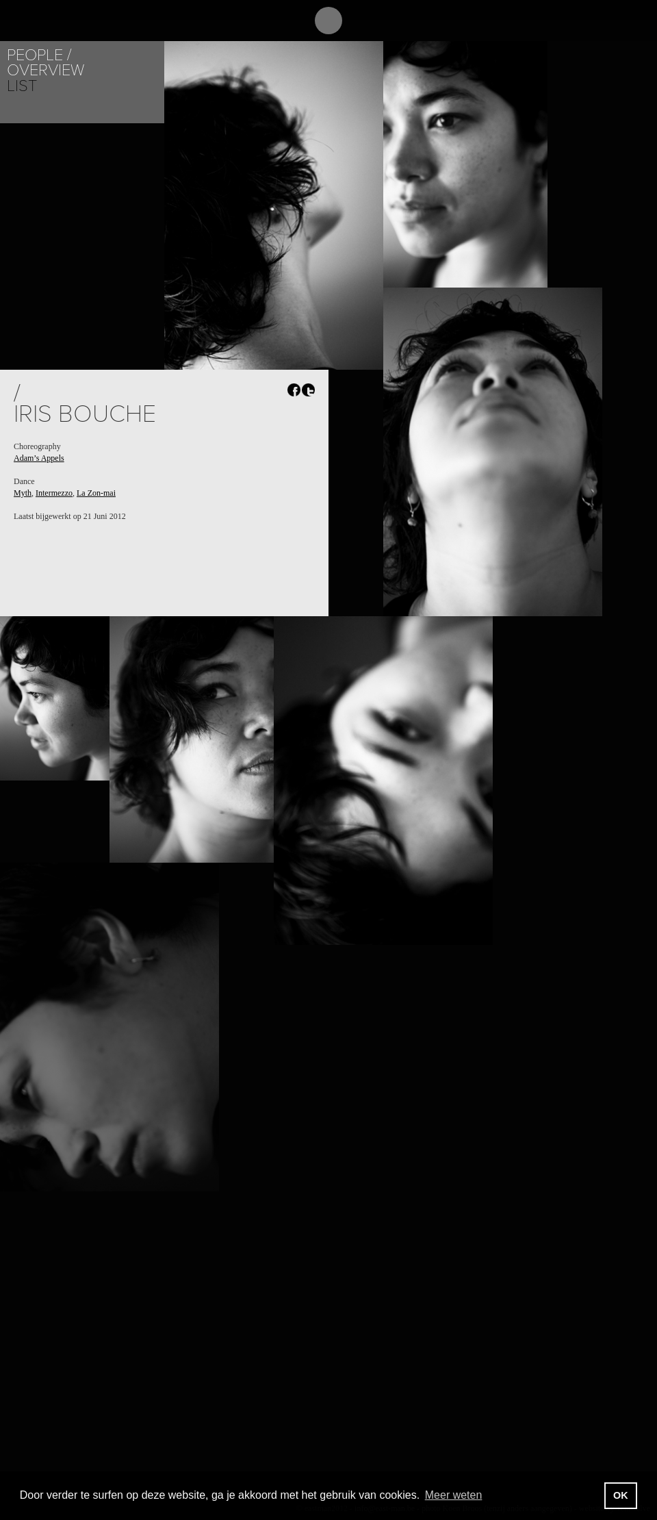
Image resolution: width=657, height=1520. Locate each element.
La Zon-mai (96, 493)
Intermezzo (54, 493)
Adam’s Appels (39, 458)
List (22, 86)
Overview (45, 70)
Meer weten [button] (453, 1495)
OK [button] (620, 1495)
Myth (22, 493)
